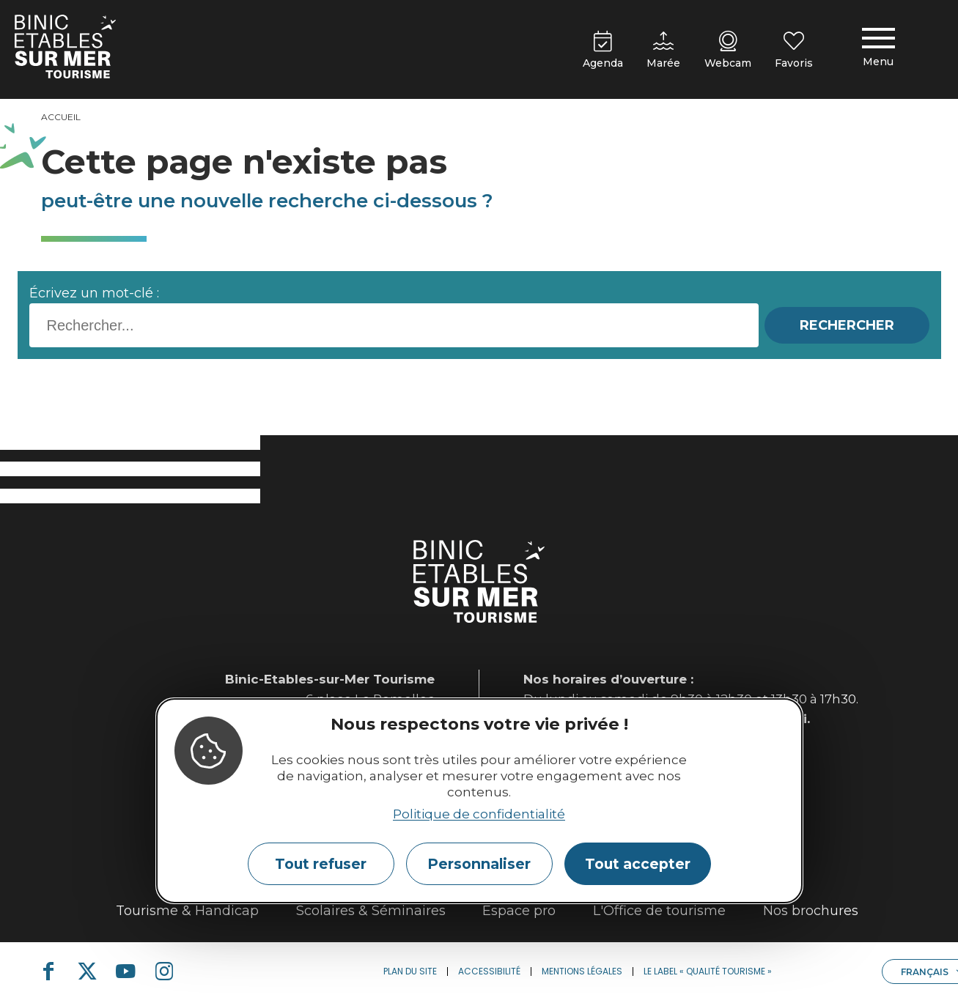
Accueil (61, 116)
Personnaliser (479, 864)
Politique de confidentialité (479, 814)
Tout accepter (637, 864)
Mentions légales (582, 971)
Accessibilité (489, 971)
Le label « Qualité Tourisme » (708, 971)
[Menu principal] (878, 50)
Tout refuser (320, 864)
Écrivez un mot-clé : (94, 293)
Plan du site (410, 971)
